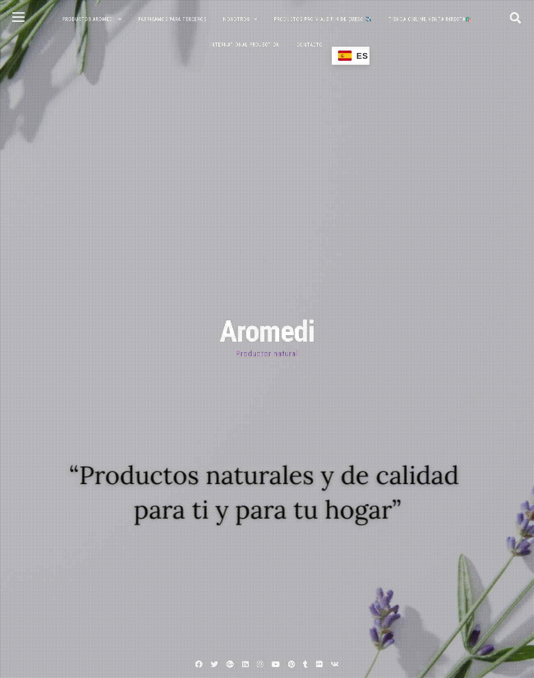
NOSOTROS (236, 19)
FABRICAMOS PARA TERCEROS (172, 19)
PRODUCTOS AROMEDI (88, 19)
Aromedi (267, 331)
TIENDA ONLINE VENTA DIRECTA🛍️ (430, 19)
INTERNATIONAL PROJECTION (244, 45)
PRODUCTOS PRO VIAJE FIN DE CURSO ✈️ (323, 19)
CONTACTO (310, 45)
